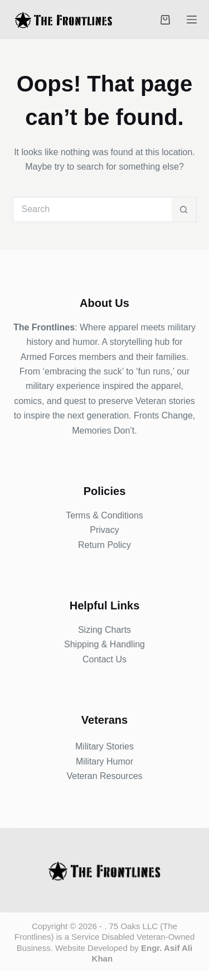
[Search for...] (92, 209)
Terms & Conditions (104, 515)
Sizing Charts (104, 629)
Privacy (104, 530)
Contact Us (104, 659)
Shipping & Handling (104, 644)
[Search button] (184, 209)
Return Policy (104, 545)
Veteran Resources (104, 776)
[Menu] (192, 20)
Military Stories (104, 746)
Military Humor (104, 761)
